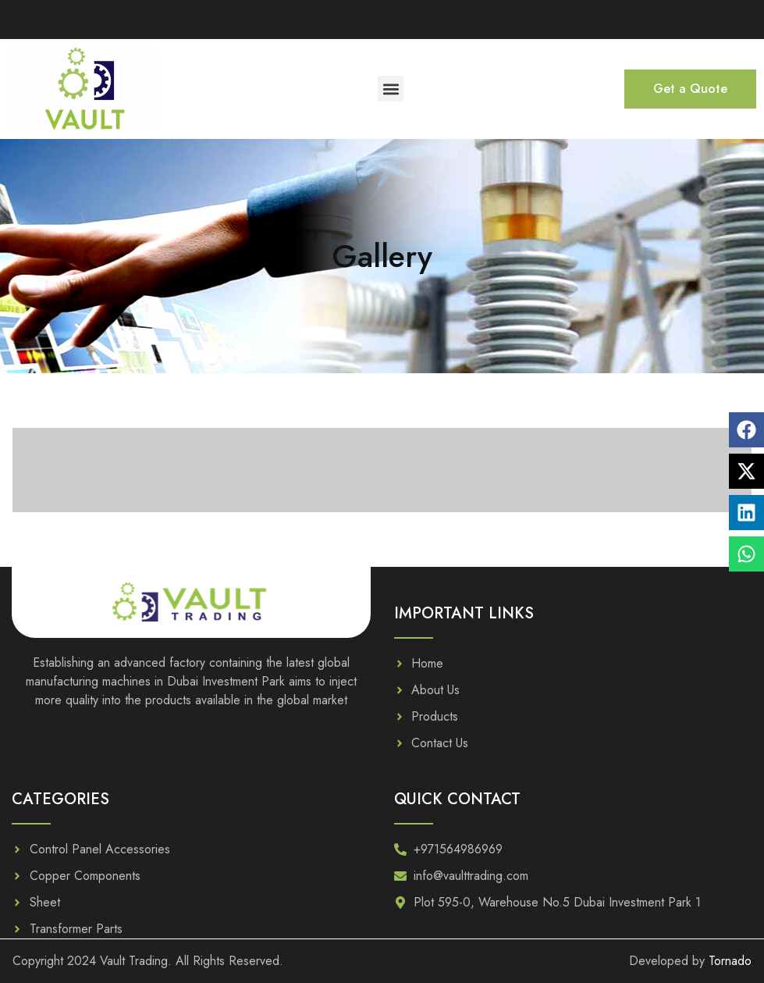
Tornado (730, 961)
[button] (390, 89)
